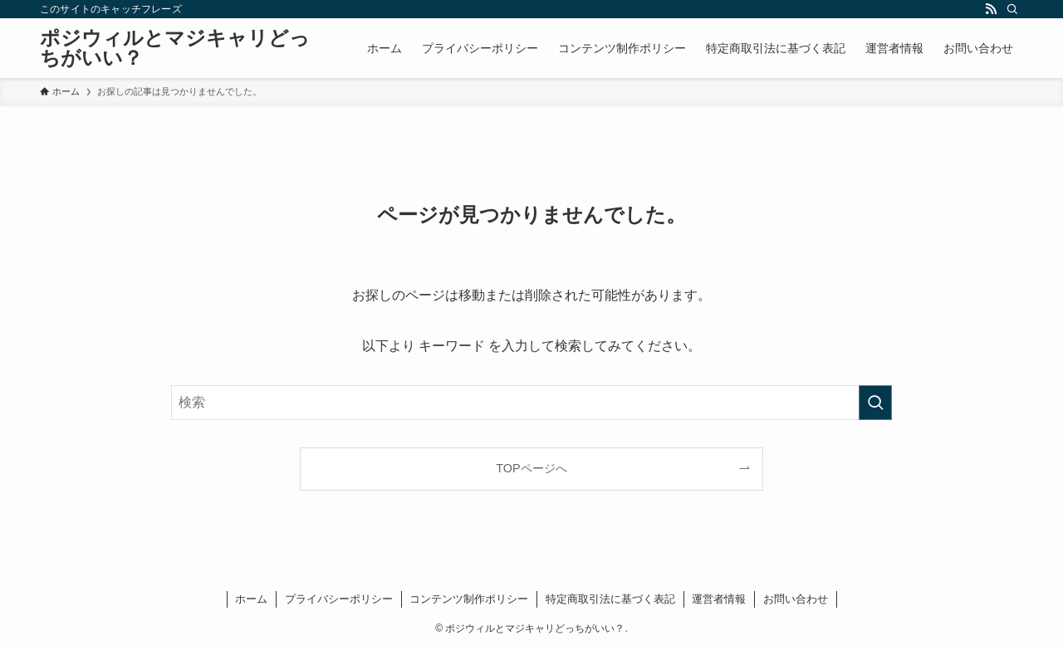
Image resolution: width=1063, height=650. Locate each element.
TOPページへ (531, 468)
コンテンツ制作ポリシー (468, 599)
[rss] (991, 9)
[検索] (1012, 9)
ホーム (251, 599)
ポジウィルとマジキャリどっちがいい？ (175, 48)
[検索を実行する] (875, 402)
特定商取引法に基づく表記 (610, 599)
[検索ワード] (531, 402)
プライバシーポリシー (339, 599)
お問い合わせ (795, 599)
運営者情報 (719, 599)
